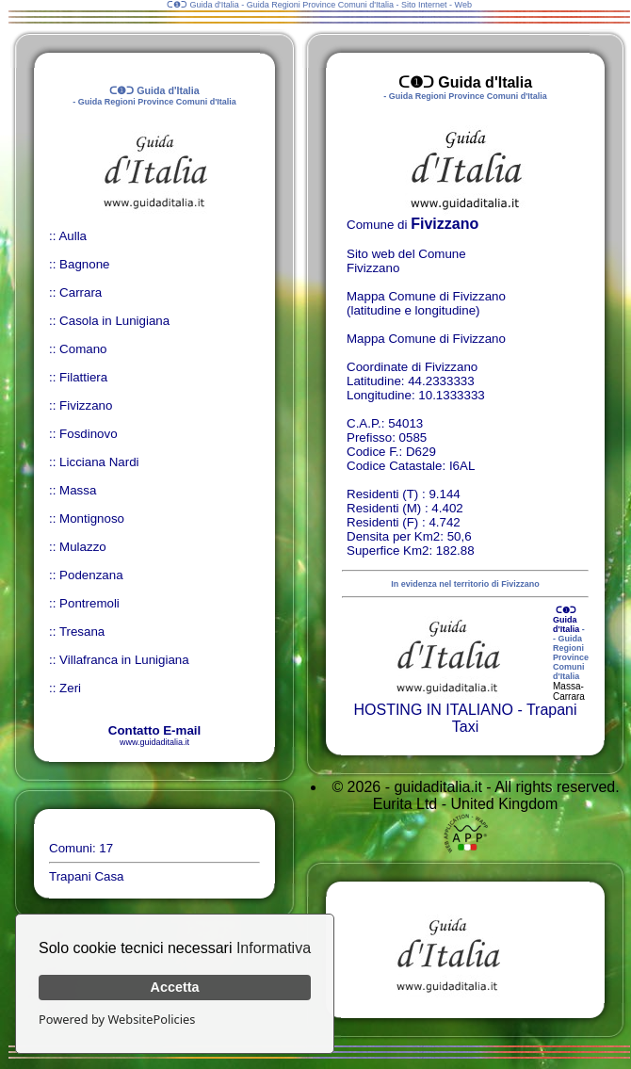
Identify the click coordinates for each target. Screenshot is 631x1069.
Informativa (273, 948)
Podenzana (90, 575)
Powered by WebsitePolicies (117, 1019)
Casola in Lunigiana (114, 321)
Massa (77, 490)
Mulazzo (82, 547)
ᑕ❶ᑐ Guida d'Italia (566, 620)
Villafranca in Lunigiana (124, 660)
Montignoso (91, 518)
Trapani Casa (86, 876)
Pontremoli (89, 603)
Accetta (175, 987)
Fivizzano (85, 405)
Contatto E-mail (154, 730)
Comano (82, 349)
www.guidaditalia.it (154, 742)
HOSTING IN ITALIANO (433, 710)
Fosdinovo (88, 434)
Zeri (70, 688)
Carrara (80, 292)
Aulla (72, 236)
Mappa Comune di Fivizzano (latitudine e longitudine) (426, 303)
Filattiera (83, 377)
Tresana (82, 631)
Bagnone (84, 264)
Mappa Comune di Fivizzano (426, 339)
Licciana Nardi (98, 462)
